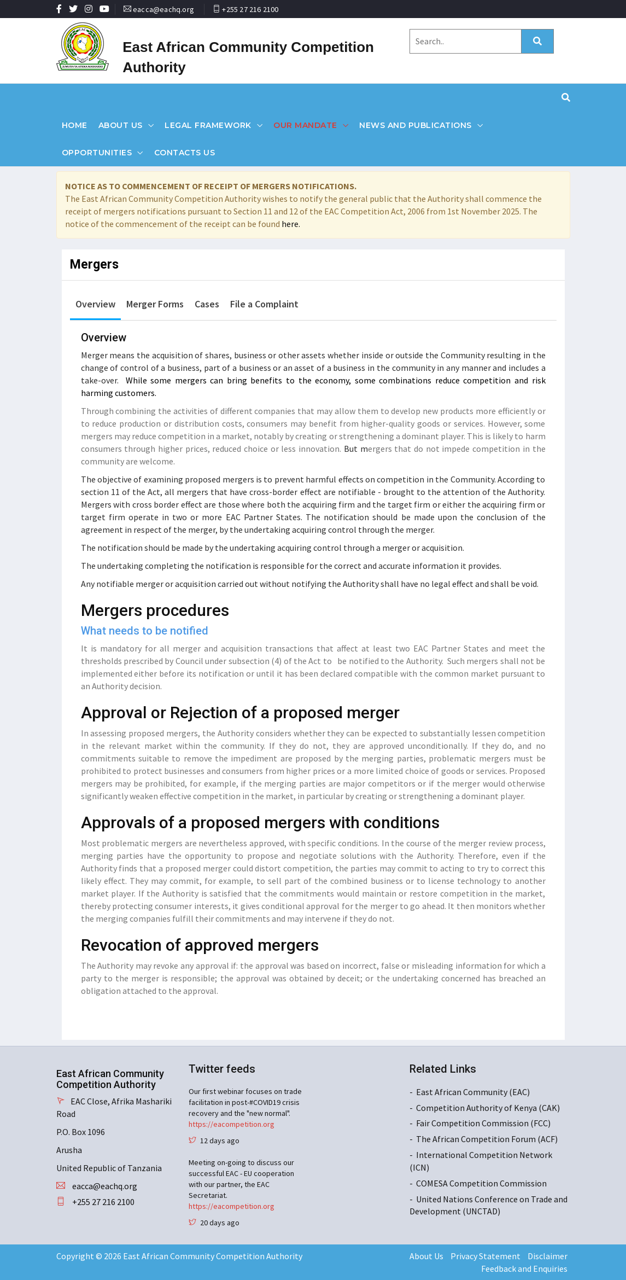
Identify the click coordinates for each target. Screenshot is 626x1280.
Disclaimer (548, 1255)
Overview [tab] (95, 304)
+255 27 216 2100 (250, 9)
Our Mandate (305, 125)
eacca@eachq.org (163, 9)
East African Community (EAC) (473, 1091)
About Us (120, 125)
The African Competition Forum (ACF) (487, 1138)
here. (291, 223)
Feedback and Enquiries (524, 1268)
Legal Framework (208, 125)
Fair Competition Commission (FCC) (483, 1123)
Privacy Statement (485, 1255)
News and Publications (415, 125)
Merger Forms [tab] (155, 304)
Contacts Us (184, 153)
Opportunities (97, 153)
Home (74, 125)
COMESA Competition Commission (481, 1183)
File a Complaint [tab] (264, 304)
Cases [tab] (207, 304)
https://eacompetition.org (231, 1124)
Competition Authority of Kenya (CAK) (488, 1107)
